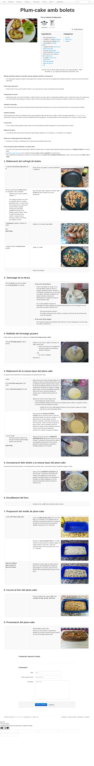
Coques (67, 41)
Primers (19, 2)
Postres (44, 2)
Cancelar (51, 704)
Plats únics (36, 2)
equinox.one (35, 717)
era (19, 153)
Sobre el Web (72, 717)
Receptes (11, 2)
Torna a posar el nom (27, 677)
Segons (27, 2)
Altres (51, 2)
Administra (80, 717)
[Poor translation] (7, 728)
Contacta (86, 717)
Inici (4, 2)
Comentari (30, 681)
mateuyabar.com (28, 717)
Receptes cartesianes (9, 717)
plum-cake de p (13, 153)
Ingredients (60, 2)
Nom (31, 672)
